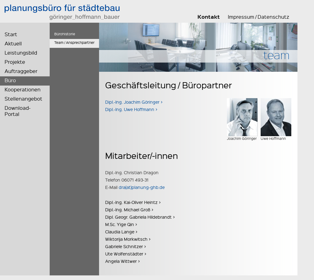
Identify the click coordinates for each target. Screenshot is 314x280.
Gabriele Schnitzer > (125, 246)
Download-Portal (18, 111)
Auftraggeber (21, 71)
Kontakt (208, 17)
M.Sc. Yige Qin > (121, 224)
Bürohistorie (64, 34)
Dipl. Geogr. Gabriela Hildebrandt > (140, 217)
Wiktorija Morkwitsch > (128, 239)
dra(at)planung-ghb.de (142, 187)
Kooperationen (22, 89)
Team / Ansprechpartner (74, 42)
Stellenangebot (23, 98)
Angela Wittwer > (122, 261)
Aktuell (13, 43)
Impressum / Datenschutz (258, 17)
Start (11, 34)
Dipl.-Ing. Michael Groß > (129, 209)
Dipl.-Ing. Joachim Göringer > (134, 102)
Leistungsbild (21, 52)
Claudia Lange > (121, 231)
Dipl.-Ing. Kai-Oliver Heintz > (133, 202)
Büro (10, 80)
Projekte (15, 62)
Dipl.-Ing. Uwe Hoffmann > (131, 109)
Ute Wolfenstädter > (125, 253)
